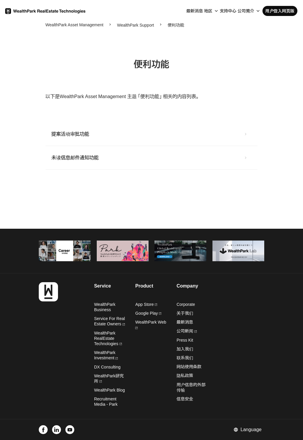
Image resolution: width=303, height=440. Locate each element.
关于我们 (185, 313)
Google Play (148, 313)
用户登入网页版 (279, 11)
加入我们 (185, 349)
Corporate (186, 304)
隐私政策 (185, 375)
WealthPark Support (135, 25)
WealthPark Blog (109, 390)
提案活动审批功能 (70, 134)
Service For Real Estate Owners (109, 321)
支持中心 (228, 11)
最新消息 (194, 11)
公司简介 (246, 11)
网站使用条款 (189, 366)
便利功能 (175, 25)
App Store (146, 304)
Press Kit (185, 340)
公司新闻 (187, 331)
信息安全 (185, 399)
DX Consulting (107, 367)
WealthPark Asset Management (75, 24)
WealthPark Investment (106, 355)
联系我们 (185, 357)
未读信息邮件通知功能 (75, 157)
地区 (208, 11)
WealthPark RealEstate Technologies (108, 338)
